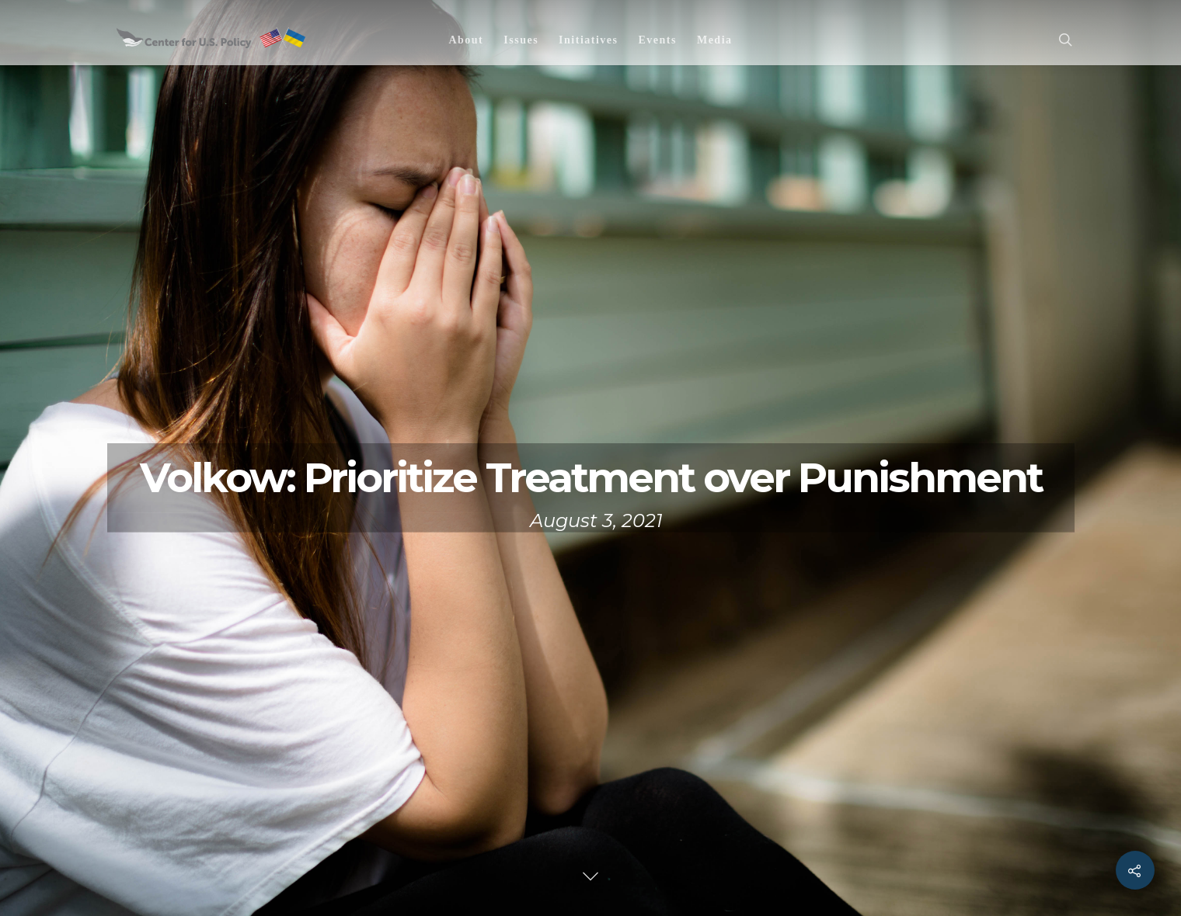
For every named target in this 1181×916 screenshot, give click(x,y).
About (465, 40)
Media (715, 40)
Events (657, 40)
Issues (520, 40)
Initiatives (588, 40)
